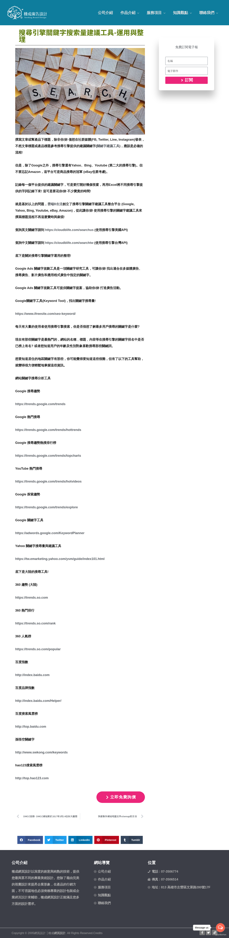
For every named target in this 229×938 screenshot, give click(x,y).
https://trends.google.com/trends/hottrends (48, 430)
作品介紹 (127, 13)
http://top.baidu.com (30, 726)
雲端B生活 (55, 204)
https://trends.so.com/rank (35, 623)
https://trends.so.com (31, 597)
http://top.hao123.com (32, 778)
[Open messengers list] (220, 927)
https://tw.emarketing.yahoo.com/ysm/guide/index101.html (59, 559)
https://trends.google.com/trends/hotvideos (48, 481)
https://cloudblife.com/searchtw (69, 243)
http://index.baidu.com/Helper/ (38, 701)
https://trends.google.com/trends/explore (46, 507)
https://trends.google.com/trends (40, 404)
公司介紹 (105, 13)
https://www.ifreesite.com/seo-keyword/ (45, 314)
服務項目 (154, 13)
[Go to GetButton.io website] (220, 934)
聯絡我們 (206, 13)
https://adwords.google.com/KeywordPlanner (49, 533)
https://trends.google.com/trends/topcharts (48, 455)
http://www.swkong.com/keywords (41, 752)
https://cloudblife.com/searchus (69, 230)
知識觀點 (180, 13)
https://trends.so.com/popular (38, 649)
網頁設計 (59, 933)
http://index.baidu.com (32, 675)
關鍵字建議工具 (108, 146)
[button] (30, 840)
